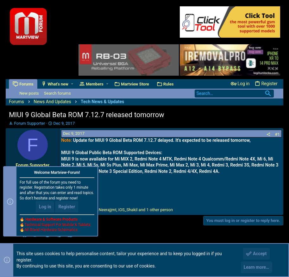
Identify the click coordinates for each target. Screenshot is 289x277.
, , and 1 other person (121, 209)
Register (66, 207)
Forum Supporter (29, 123)
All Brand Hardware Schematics (51, 231)
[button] (72, 84)
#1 (277, 134)
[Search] (234, 94)
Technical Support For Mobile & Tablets (57, 225)
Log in (45, 207)
